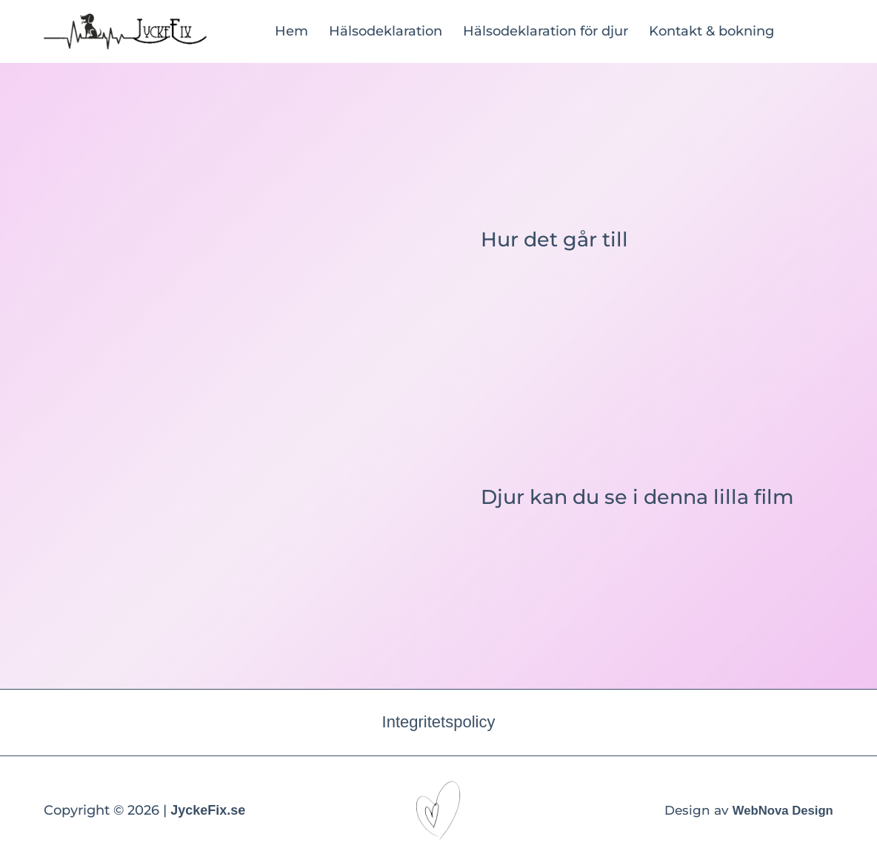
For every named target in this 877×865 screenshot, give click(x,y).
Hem (291, 31)
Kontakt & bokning (711, 31)
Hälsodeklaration (385, 31)
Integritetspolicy (439, 722)
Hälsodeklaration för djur (545, 31)
